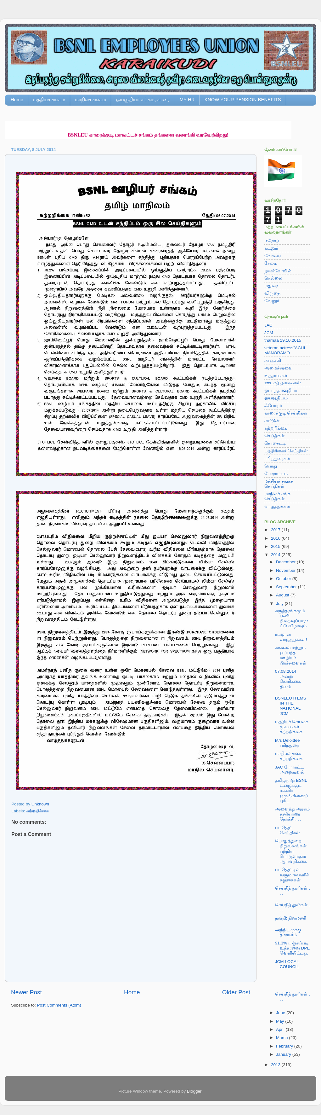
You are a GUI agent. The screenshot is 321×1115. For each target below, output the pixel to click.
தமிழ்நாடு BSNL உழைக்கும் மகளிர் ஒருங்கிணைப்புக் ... (291, 790)
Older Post (236, 992)
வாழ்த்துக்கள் (277, 506)
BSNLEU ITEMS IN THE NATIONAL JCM (290, 706)
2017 (276, 529)
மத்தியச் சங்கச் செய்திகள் (278, 484)
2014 (276, 554)
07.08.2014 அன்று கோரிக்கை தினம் (288, 679)
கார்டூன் (271, 420)
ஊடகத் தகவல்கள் (282, 382)
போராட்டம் (276, 473)
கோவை (272, 255)
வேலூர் (271, 301)
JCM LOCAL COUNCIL (287, 964)
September (287, 586)
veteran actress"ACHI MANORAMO (284, 350)
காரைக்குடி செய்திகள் (285, 413)
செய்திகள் (274, 435)
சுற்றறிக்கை (37, 811)
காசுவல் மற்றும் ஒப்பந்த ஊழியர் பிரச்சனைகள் (291, 655)
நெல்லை (273, 278)
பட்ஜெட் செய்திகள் (287, 830)
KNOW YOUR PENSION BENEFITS (243, 99)
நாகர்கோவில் (277, 271)
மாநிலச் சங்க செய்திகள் (277, 496)
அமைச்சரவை (278, 368)
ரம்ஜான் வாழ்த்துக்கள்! (291, 637)
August (283, 595)
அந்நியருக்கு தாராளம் (288, 932)
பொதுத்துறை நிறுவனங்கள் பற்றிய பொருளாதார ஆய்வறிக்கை (291, 851)
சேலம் (270, 263)
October (284, 578)
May (280, 1021)
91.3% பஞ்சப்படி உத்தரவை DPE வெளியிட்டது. (292, 948)
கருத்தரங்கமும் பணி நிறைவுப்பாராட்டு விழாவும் (291, 618)
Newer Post (26, 992)
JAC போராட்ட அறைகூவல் (289, 770)
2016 (276, 538)
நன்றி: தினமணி (291, 918)
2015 (276, 546)
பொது (270, 466)
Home (17, 99)
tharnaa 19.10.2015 (282, 340)
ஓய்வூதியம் (276, 398)
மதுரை (271, 285)
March (282, 1037)
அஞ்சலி (272, 360)
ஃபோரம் (273, 405)
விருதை (272, 293)
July (280, 603)
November (286, 570)
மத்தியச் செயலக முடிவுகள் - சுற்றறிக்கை (292, 726)
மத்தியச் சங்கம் (49, 99)
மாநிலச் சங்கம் (90, 99)
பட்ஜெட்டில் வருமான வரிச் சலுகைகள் (292, 874)
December (286, 562)
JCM (268, 332)
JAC (268, 325)
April (281, 1029)
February (285, 1046)
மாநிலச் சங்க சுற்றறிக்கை (288, 756)
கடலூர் (271, 248)
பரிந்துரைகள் (277, 458)
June (281, 1012)
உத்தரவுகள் (275, 375)
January (284, 1054)
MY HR (187, 99)
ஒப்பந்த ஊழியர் (280, 390)
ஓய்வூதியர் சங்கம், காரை (143, 99)
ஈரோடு (271, 240)
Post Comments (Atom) (59, 1005)
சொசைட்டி (275, 443)
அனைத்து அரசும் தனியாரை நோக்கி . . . (292, 814)
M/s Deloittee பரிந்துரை (287, 743)
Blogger (194, 1091)
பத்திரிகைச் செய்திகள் (286, 451)
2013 (276, 1064)
